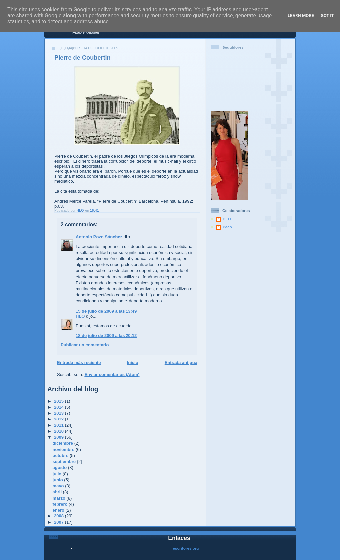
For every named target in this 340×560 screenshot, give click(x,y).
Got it (327, 15)
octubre (61, 455)
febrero (61, 504)
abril (58, 491)
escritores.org (186, 548)
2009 (59, 437)
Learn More (301, 15)
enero (59, 510)
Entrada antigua (181, 362)
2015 (59, 401)
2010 (59, 431)
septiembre (65, 461)
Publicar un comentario (85, 344)
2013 (59, 413)
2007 (59, 522)
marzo (60, 498)
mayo (59, 485)
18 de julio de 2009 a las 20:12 (106, 335)
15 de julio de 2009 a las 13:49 (106, 311)
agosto (60, 467)
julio (58, 473)
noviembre (64, 449)
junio (58, 479)
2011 (59, 425)
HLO (80, 316)
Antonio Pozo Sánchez (99, 236)
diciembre (63, 443)
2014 (59, 407)
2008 (59, 515)
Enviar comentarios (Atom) (111, 374)
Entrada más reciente (79, 362)
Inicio (132, 362)
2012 (59, 419)
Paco (227, 227)
